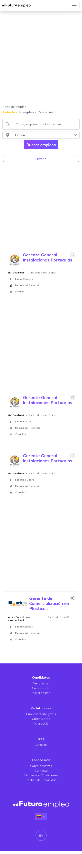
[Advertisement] (40, 60)
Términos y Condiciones (41, 775)
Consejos (41, 745)
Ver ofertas (41, 683)
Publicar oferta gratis (41, 714)
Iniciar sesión (41, 693)
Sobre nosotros (41, 766)
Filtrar (41, 159)
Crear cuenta (41, 688)
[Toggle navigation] (74, 5)
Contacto (41, 770)
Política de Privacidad (41, 780)
